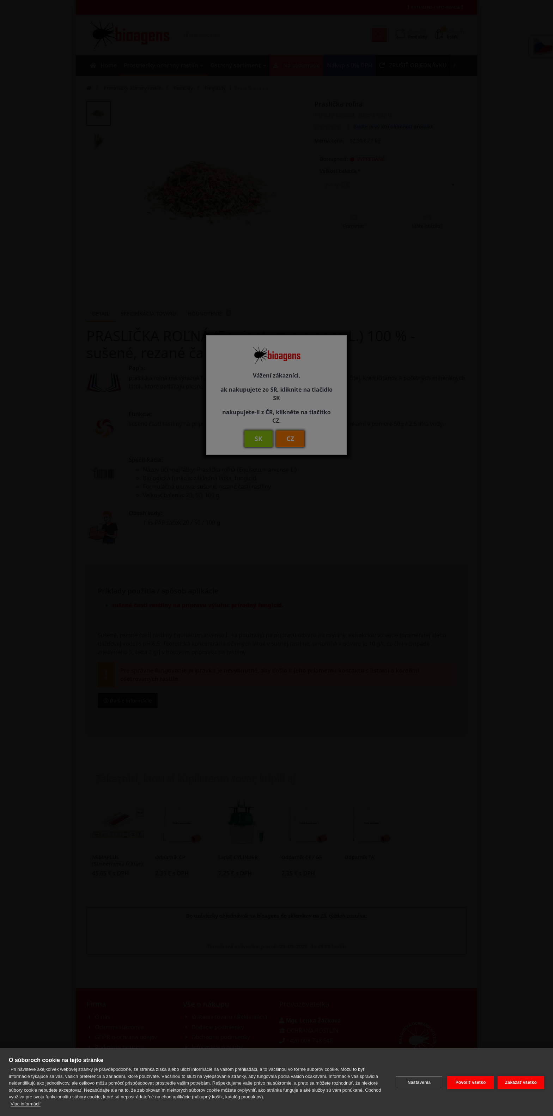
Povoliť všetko (469, 1082)
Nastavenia (417, 1082)
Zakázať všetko (521, 1082)
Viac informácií (26, 1103)
